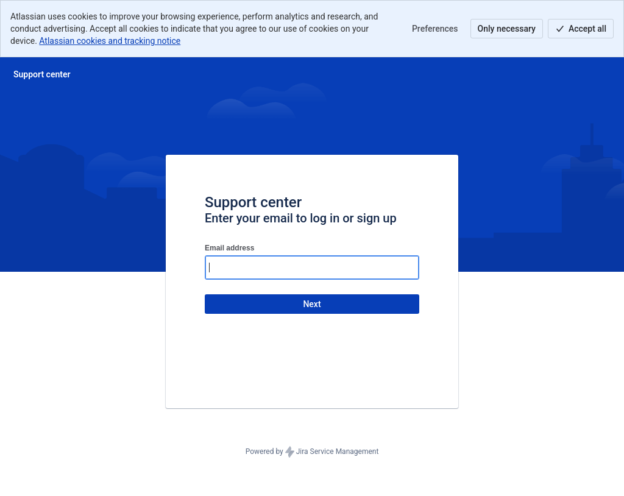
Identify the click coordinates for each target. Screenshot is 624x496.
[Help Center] (42, 74)
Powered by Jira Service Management (312, 452)
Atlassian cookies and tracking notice (109, 41)
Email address (229, 248)
